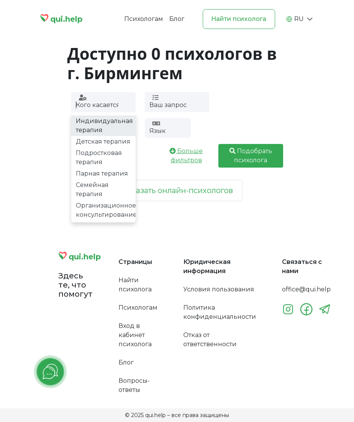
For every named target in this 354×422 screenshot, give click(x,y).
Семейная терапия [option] (92, 189)
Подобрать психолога (250, 155)
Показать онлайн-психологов (177, 190)
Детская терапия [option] (103, 141)
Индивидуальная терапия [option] (104, 125)
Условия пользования (218, 289)
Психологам (143, 18)
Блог (176, 18)
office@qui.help (306, 289)
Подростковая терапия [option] (99, 157)
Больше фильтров (186, 155)
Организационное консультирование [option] (106, 210)
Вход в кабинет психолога (135, 335)
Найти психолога (238, 18)
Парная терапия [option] (102, 173)
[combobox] (97, 105)
